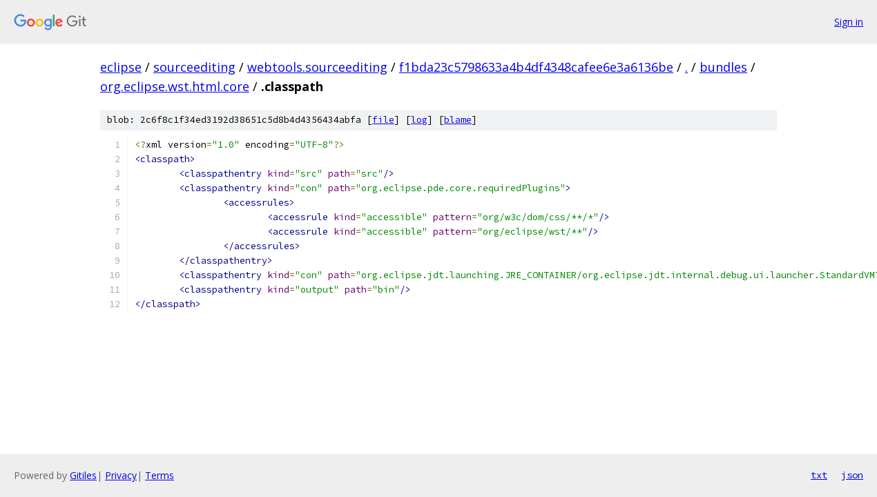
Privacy (121, 475)
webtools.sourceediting (317, 67)
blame (458, 120)
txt (819, 475)
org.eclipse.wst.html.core (174, 86)
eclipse (121, 67)
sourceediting (194, 67)
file (383, 120)
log (419, 120)
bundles (723, 67)
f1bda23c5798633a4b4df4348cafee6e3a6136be (536, 67)
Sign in (848, 21)
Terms (159, 475)
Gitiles (83, 475)
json (852, 475)
